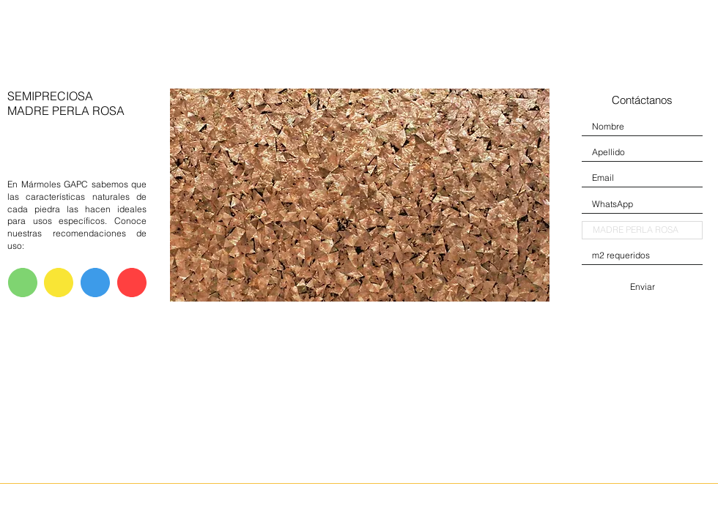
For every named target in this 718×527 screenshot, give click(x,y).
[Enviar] (642, 287)
